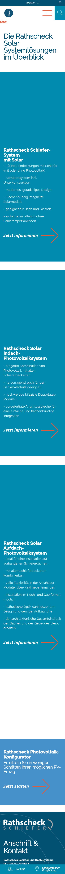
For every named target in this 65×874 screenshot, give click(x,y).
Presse (9, 855)
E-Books (10, 840)
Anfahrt (9, 767)
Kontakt (10, 759)
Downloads (13, 833)
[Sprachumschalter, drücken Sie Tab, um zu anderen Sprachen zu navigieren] (33, 3)
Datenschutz (14, 807)
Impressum (13, 792)
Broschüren (13, 848)
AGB (7, 800)
